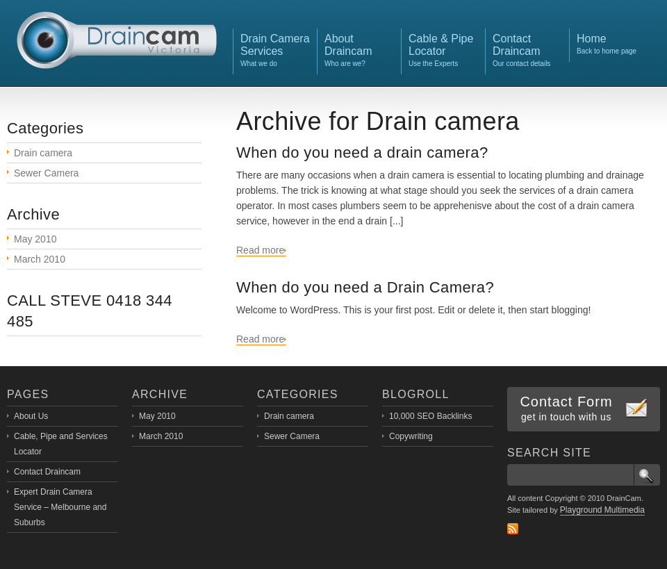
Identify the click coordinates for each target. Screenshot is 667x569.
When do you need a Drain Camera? (365, 287)
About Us (31, 416)
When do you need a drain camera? (362, 152)
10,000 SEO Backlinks (430, 416)
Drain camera (43, 152)
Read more (260, 250)
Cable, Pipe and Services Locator (61, 443)
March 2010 (39, 259)
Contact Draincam (47, 472)
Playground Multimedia (602, 510)
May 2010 (35, 239)
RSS (512, 528)
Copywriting (411, 436)
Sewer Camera (46, 173)
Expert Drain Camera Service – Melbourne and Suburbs (60, 507)
